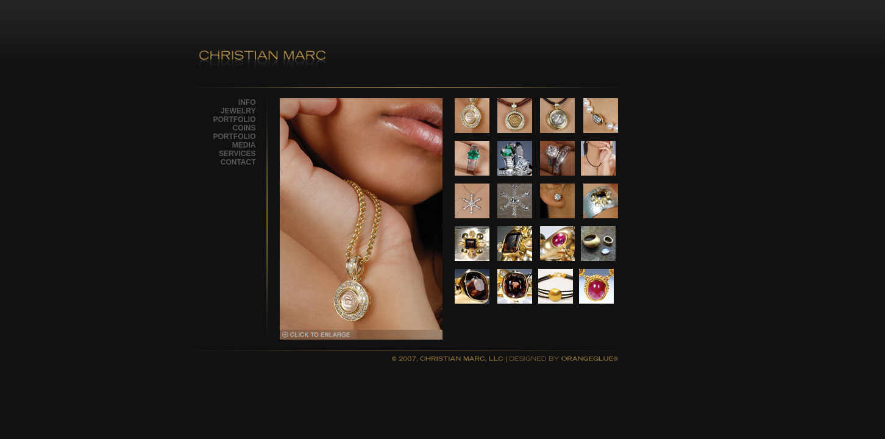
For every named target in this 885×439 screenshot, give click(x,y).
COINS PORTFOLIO (234, 132)
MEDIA (244, 145)
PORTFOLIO (234, 119)
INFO (247, 102)
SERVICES (237, 153)
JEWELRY (238, 111)
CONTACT (238, 162)
